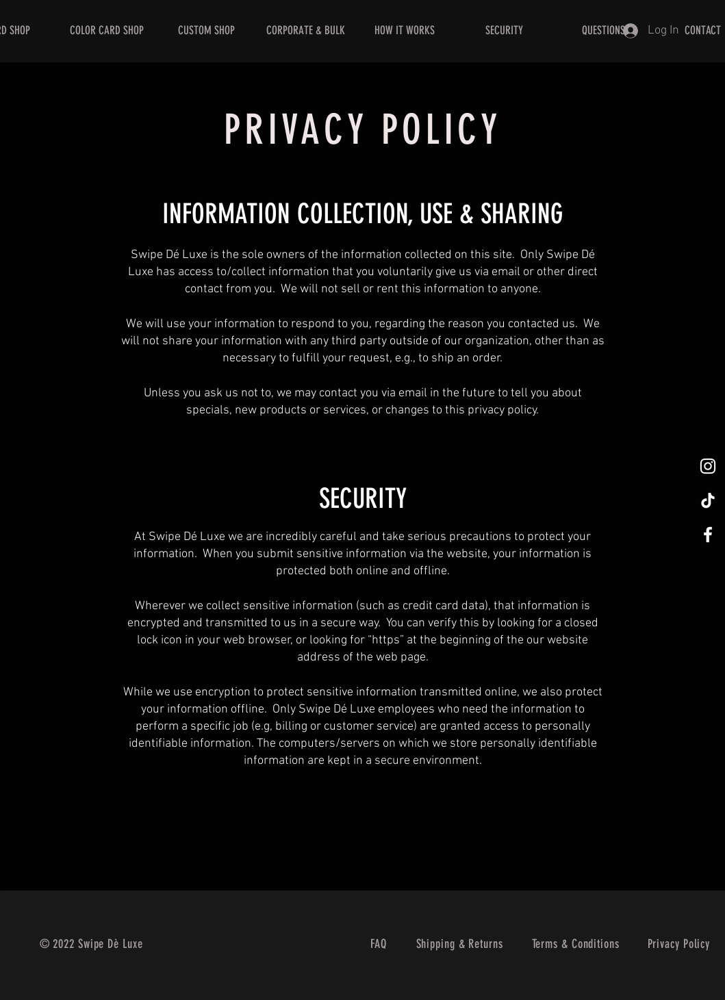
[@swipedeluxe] (708, 466)
